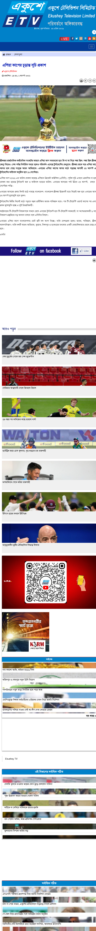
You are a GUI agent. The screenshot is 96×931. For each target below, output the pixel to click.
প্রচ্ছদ (7, 54)
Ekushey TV (11, 758)
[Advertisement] (47, 297)
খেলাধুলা (18, 54)
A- (86, 80)
